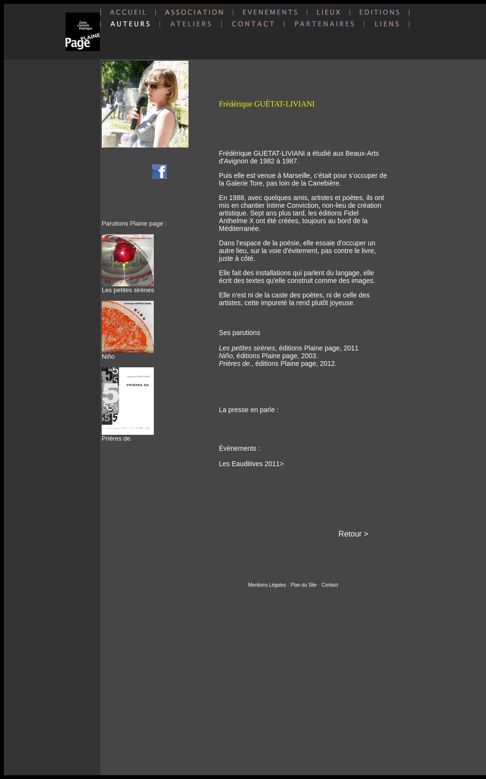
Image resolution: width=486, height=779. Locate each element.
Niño (128, 353)
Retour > (353, 534)
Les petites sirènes (128, 287)
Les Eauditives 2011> (251, 464)
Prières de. (128, 435)
